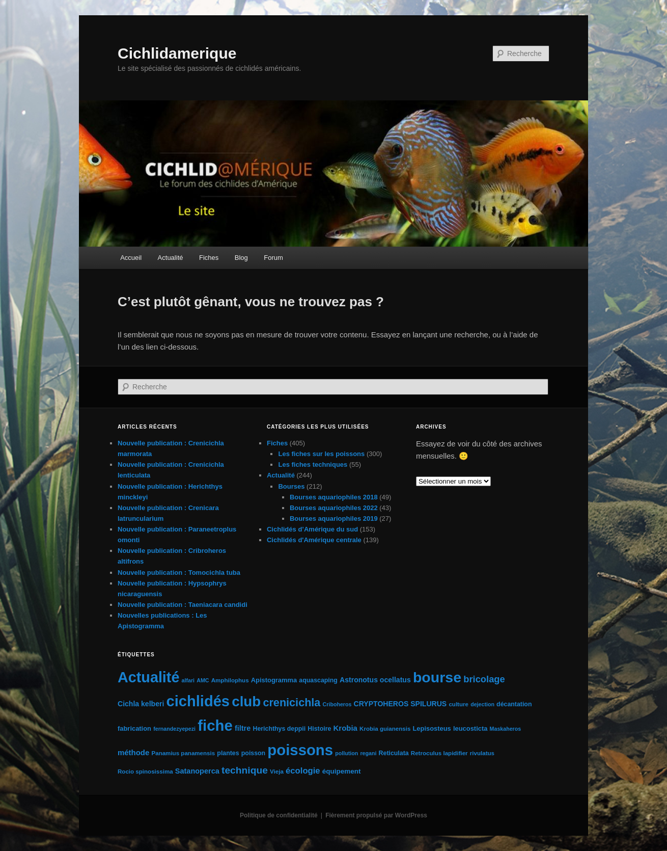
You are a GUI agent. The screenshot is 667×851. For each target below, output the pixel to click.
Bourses (291, 486)
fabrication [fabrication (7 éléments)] (134, 728)
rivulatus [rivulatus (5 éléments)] (482, 753)
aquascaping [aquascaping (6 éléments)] (318, 680)
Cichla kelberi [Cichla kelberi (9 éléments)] (141, 704)
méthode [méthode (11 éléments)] (133, 752)
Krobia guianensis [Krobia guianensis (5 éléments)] (384, 729)
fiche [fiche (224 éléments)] (215, 725)
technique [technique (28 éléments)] (244, 770)
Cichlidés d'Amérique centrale (314, 540)
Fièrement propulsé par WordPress (376, 815)
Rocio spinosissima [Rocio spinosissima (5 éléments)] (145, 771)
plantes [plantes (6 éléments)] (228, 753)
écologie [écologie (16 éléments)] (303, 771)
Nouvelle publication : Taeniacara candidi (182, 604)
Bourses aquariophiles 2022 (334, 508)
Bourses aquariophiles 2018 (334, 497)
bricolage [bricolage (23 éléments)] (484, 679)
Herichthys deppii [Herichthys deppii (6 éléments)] (279, 728)
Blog (241, 257)
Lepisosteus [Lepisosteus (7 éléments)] (431, 728)
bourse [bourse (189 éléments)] (437, 677)
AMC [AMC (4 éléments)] (203, 680)
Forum (273, 257)
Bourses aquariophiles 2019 (334, 518)
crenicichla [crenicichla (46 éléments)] (291, 702)
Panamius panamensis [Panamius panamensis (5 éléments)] (183, 753)
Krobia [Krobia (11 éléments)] (345, 728)
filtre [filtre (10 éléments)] (243, 728)
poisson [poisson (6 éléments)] (253, 753)
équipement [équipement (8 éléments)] (341, 771)
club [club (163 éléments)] (246, 701)
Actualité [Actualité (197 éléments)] (148, 677)
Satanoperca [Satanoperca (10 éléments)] (197, 771)
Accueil (131, 257)
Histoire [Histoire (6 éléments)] (319, 728)
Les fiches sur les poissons (321, 454)
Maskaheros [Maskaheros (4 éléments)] (505, 729)
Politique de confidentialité (279, 815)
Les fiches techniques (312, 464)
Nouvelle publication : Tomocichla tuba (179, 572)
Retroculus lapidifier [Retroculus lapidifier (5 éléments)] (439, 753)
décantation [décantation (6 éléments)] (514, 704)
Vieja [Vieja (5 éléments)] (277, 771)
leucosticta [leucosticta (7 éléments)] (470, 728)
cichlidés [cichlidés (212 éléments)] (198, 701)
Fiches (208, 257)
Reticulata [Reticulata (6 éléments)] (394, 753)
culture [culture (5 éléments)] (458, 704)
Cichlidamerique (177, 53)
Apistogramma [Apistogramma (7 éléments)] (274, 680)
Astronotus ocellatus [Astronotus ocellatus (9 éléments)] (375, 680)
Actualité (170, 257)
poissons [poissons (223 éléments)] (300, 749)
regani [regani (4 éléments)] (368, 753)
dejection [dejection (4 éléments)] (482, 704)
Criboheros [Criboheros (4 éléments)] (337, 704)
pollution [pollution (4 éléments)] (346, 753)
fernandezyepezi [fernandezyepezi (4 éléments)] (174, 729)
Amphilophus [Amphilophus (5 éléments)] (230, 680)
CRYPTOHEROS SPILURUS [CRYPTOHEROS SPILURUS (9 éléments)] (400, 704)
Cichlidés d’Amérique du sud (312, 529)
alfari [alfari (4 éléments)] (188, 680)
